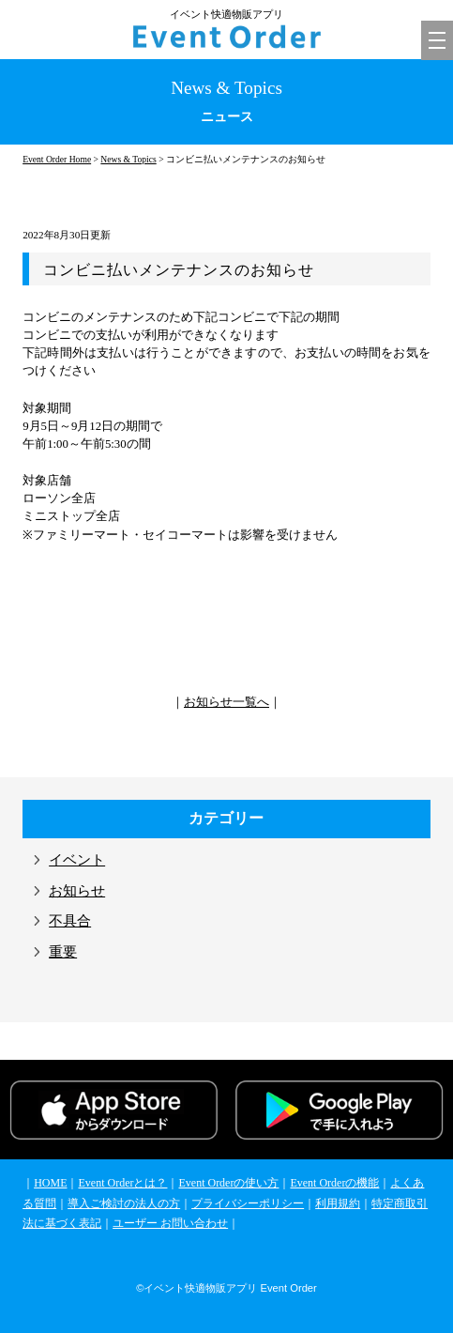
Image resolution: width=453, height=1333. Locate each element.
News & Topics (128, 159)
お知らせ (77, 890)
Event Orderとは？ (122, 1182)
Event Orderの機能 (334, 1182)
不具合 (70, 920)
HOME (50, 1182)
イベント (77, 859)
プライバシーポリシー (247, 1203)
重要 (63, 951)
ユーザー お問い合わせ (170, 1223)
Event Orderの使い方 (228, 1182)
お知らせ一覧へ (226, 702)
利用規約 (337, 1203)
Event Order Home (57, 159)
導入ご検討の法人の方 (124, 1203)
